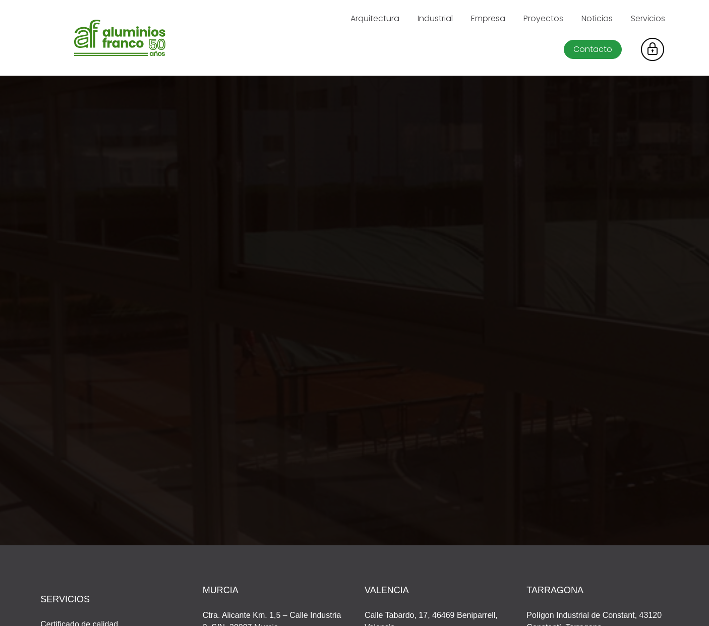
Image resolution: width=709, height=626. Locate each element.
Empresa (488, 18)
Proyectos (543, 18)
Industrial (435, 18)
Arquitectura (374, 18)
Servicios (648, 18)
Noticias (597, 18)
